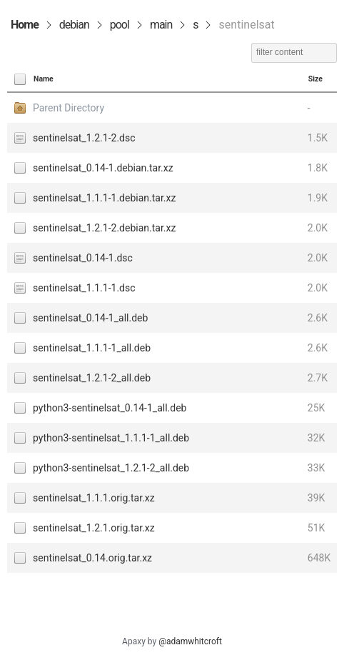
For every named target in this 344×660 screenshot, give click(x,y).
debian (74, 24)
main (161, 24)
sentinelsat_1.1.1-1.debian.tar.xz (104, 198)
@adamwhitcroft (190, 641)
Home (25, 24)
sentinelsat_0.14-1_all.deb (90, 318)
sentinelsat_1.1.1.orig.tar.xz (94, 498)
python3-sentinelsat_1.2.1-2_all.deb (111, 468)
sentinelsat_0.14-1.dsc (83, 258)
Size (315, 79)
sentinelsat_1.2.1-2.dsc (84, 138)
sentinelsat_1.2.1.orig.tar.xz (94, 528)
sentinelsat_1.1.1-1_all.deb (92, 348)
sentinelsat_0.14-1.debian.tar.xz (103, 168)
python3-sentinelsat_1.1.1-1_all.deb (111, 438)
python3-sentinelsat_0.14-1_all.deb (109, 408)
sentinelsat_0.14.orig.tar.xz (92, 558)
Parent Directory (68, 108)
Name (44, 79)
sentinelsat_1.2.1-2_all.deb (92, 378)
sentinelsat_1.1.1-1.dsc (84, 288)
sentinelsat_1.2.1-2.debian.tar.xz (104, 228)
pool (119, 24)
